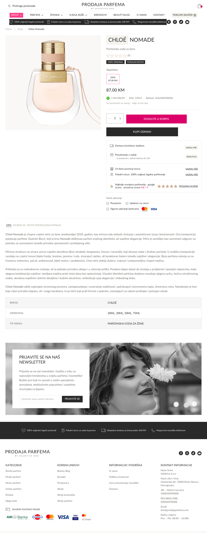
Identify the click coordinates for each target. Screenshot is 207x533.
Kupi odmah (183, 119)
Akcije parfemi (64, 490)
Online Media (194, 526)
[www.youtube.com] (187, 11)
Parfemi (35, 20)
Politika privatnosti (119, 466)
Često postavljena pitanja (44, 214)
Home (8, 29)
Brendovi (100, 20)
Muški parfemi (13, 466)
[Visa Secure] (75, 506)
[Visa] (63, 506)
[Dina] (37, 506)
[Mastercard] (50, 506)
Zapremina (112, 69)
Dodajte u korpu (144, 119)
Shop (20, 29)
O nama (142, 20)
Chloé (112, 292)
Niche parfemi (12, 472)
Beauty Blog (122, 20)
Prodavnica (63, 472)
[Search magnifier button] (9, 11)
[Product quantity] (114, 119)
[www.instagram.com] (175, 11)
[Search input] (29, 11)
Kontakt (158, 20)
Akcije (15, 20)
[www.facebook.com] (169, 11)
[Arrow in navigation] (20, 20)
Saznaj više (191, 137)
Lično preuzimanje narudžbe (124, 472)
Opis (8, 214)
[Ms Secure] (86, 506)
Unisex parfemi (13, 478)
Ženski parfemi (13, 460)
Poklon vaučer (183, 20)
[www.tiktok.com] (181, 11)
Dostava (113, 478)
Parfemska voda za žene (126, 313)
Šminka (55, 20)
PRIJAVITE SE (72, 388)
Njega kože (76, 20)
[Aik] (17, 506)
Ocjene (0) (19, 214)
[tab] (8, 214)
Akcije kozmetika (66, 484)
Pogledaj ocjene (188, 175)
